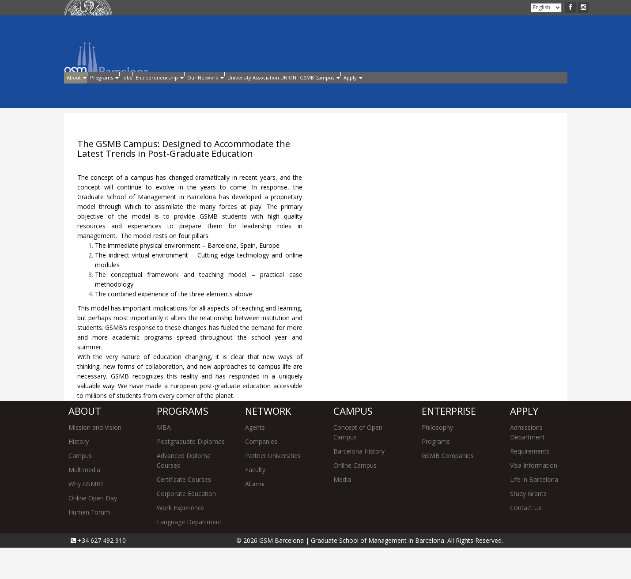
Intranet (183, 8)
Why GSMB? (85, 515)
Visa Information (533, 496)
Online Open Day (92, 529)
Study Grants (528, 525)
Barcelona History (359, 482)
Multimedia (84, 501)
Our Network (282, 91)
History (78, 473)
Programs (127, 91)
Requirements (530, 482)
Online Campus (355, 496)
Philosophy (437, 458)
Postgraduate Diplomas (191, 473)
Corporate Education (186, 525)
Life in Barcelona (534, 511)
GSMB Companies (448, 487)
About (83, 91)
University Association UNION (364, 91)
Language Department (189, 553)
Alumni (207, 8)
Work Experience (180, 539)
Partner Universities (273, 487)
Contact (231, 8)
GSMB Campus (448, 91)
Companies (261, 473)
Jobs (165, 91)
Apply (160, 8)
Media (342, 511)
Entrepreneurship (216, 91)
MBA (164, 458)
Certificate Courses (184, 511)
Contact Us (526, 539)
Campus (80, 487)
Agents (255, 458)
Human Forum (89, 543)
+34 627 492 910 (101, 572)
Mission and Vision (94, 458)
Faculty (255, 501)
